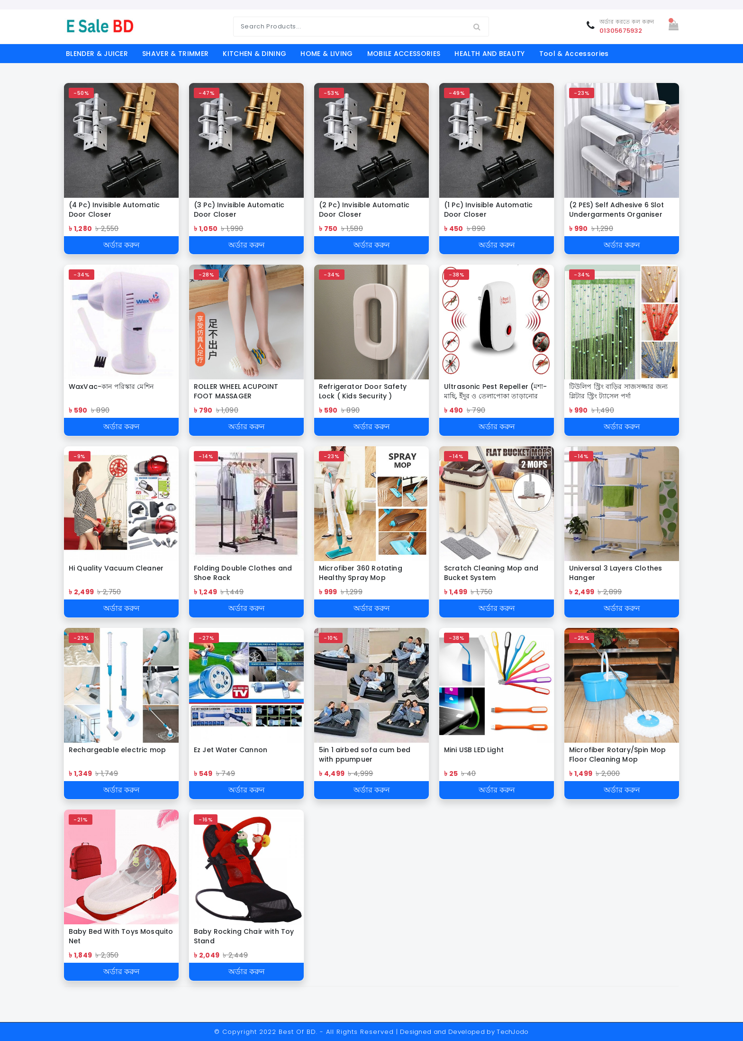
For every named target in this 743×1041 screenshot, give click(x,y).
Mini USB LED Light (474, 750)
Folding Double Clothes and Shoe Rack (243, 572)
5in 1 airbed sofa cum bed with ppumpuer (364, 754)
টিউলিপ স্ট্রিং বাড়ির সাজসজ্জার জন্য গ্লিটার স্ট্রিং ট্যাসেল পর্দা (618, 391)
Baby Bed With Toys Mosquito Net (121, 936)
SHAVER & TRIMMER (175, 53)
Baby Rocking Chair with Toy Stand (244, 936)
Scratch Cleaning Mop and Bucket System (491, 572)
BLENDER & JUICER (97, 53)
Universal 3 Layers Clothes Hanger (615, 572)
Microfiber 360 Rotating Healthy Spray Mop (360, 572)
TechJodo (513, 1031)
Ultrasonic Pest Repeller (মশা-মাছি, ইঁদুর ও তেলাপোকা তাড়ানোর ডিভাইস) (495, 391)
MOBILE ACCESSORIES (404, 53)
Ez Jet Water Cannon (230, 750)
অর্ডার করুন (121, 245)
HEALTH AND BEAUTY (489, 53)
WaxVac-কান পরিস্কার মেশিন (111, 386)
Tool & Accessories (574, 53)
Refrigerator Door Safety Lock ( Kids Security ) (363, 391)
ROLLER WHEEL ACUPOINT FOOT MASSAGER (236, 391)
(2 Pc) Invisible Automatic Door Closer (364, 209)
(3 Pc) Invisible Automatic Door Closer (239, 209)
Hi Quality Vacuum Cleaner (116, 568)
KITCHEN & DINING (254, 53)
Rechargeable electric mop (117, 750)
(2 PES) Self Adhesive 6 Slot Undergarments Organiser (616, 209)
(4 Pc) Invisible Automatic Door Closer (114, 209)
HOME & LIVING (326, 53)
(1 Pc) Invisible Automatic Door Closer (488, 209)
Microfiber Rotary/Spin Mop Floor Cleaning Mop (617, 754)
